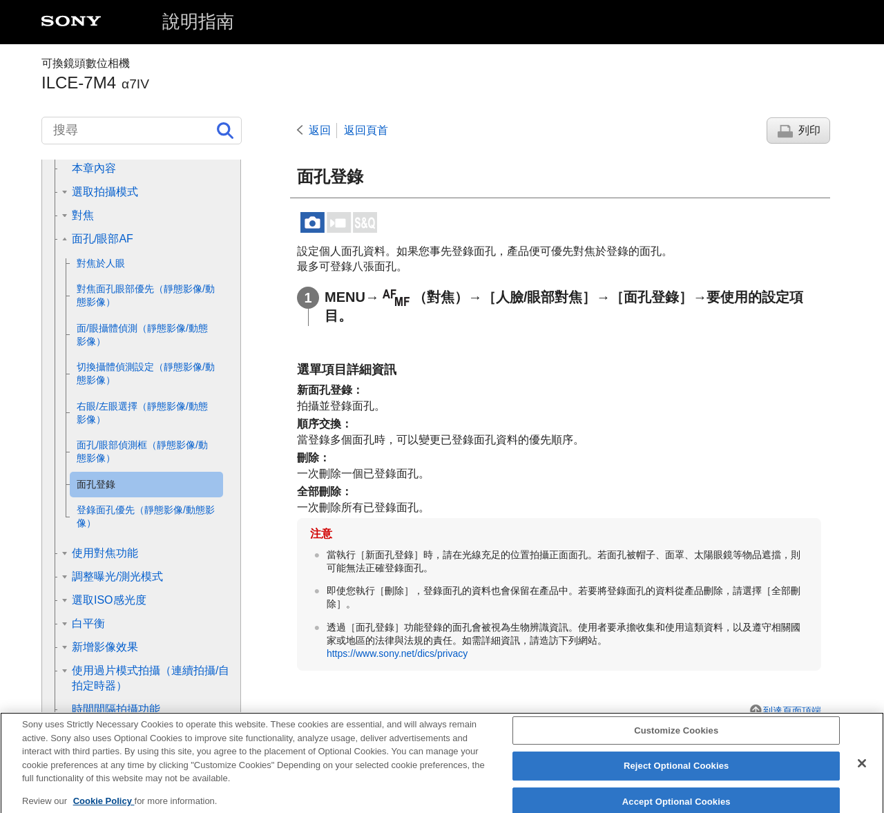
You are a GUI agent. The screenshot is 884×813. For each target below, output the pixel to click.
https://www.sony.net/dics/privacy (397, 653)
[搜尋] (141, 130)
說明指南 (198, 21)
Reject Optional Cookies (676, 776)
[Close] (862, 773)
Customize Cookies (676, 740)
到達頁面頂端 (792, 710)
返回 (320, 130)
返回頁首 (366, 130)
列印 (809, 130)
